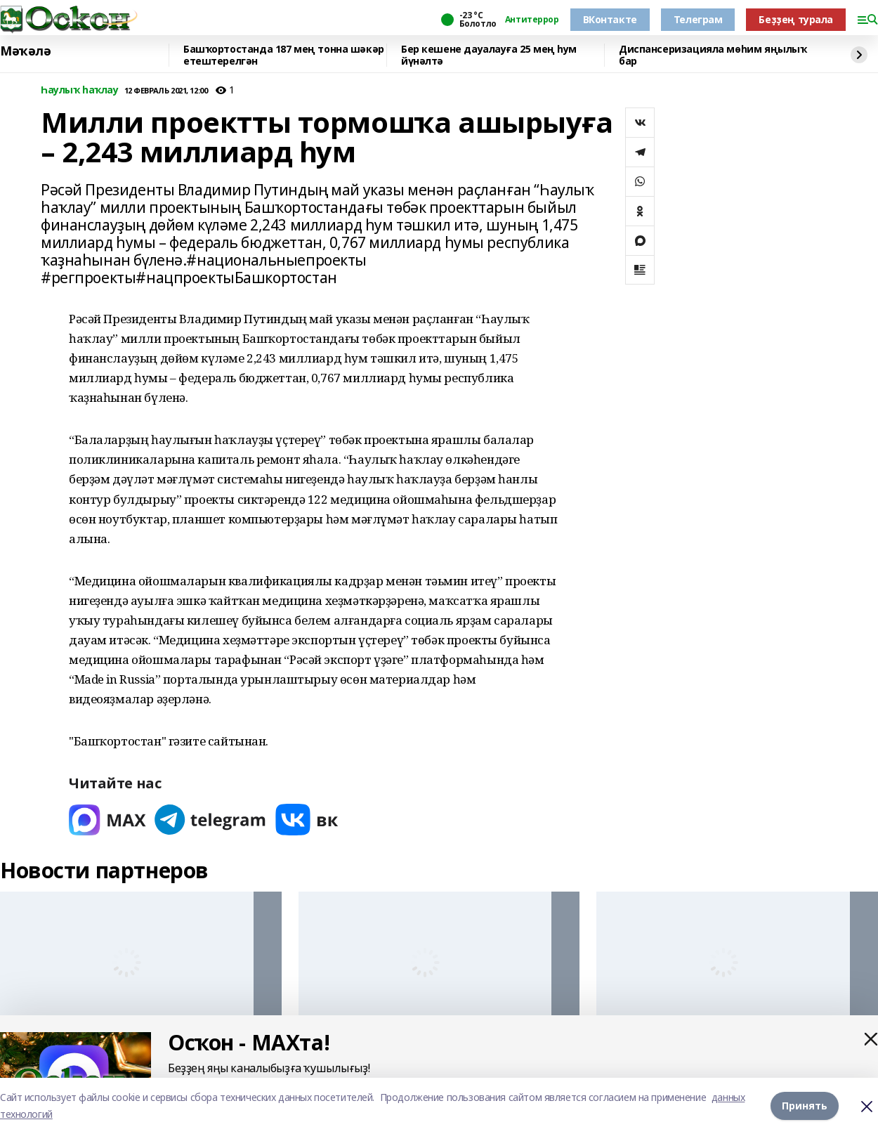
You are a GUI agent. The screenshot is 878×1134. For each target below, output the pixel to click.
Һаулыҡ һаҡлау (80, 90)
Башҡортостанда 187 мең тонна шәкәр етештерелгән (283, 55)
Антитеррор (532, 19)
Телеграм (698, 19)
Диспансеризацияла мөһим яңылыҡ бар (712, 55)
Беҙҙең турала (796, 19)
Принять (804, 1105)
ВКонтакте (610, 19)
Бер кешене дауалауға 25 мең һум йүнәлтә (489, 55)
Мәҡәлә (25, 51)
